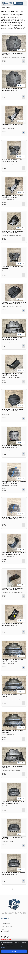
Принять (14, 951)
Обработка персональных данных (9, 921)
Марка (3, 7)
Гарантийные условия (6, 926)
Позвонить (19, 3)
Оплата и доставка (5, 923)
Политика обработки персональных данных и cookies (13, 946)
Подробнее (23, 61)
